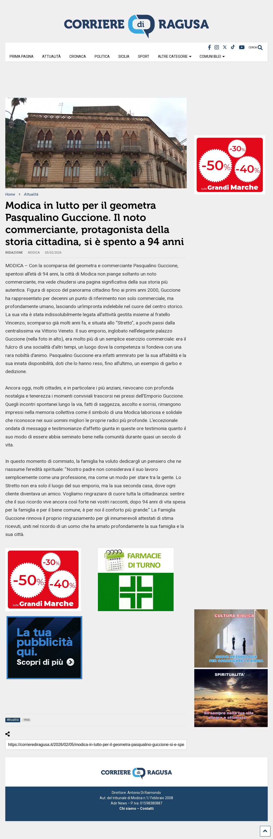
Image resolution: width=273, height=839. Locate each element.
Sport (143, 56)
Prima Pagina (22, 56)
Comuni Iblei (212, 56)
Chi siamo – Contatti (136, 808)
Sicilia (123, 56)
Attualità (51, 56)
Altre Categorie (175, 56)
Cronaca (77, 56)
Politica (102, 56)
